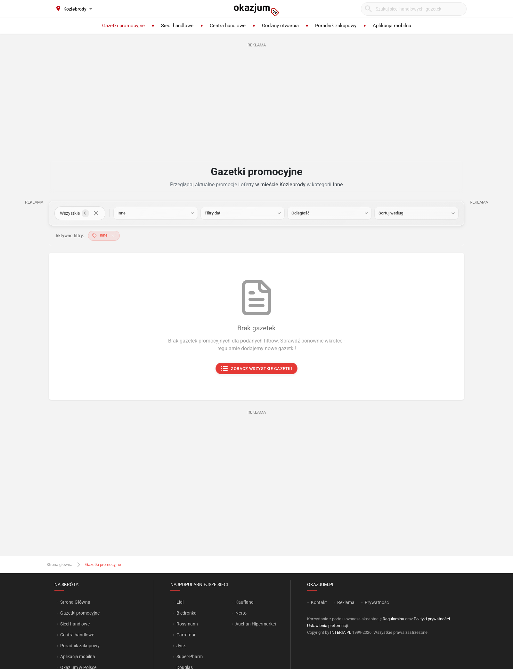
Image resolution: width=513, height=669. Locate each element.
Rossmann (187, 623)
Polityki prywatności (432, 619)
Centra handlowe (77, 634)
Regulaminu (393, 619)
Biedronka (186, 613)
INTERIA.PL (340, 632)
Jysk (181, 645)
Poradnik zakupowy (80, 645)
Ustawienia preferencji (327, 625)
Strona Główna (75, 602)
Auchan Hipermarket (255, 623)
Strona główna (59, 564)
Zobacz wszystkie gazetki (256, 369)
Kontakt (319, 602)
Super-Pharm (189, 656)
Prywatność (377, 602)
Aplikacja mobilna (77, 656)
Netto (241, 613)
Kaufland (244, 602)
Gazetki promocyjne (80, 613)
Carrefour (186, 634)
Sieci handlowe (75, 623)
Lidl (179, 602)
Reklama (345, 602)
